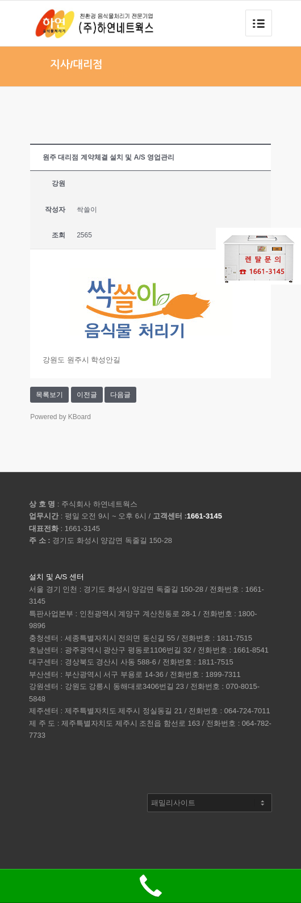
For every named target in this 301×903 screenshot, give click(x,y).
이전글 (87, 395)
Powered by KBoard (60, 417)
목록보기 (49, 395)
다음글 (120, 395)
